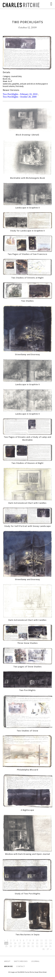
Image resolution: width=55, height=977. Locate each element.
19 (28, 943)
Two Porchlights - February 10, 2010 (20, 94)
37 (48, 949)
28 (19, 946)
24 (50, 943)
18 (24, 943)
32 (37, 946)
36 (43, 949)
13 (50, 940)
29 (24, 946)
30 (28, 946)
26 (11, 946)
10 (37, 940)
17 (19, 943)
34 (46, 946)
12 (46, 940)
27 (15, 946)
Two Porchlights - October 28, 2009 (20, 97)
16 (15, 943)
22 (41, 943)
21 (37, 943)
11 (41, 940)
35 (50, 946)
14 (6, 943)
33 (41, 946)
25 (6, 946)
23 (46, 943)
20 (33, 943)
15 (11, 943)
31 (33, 946)
